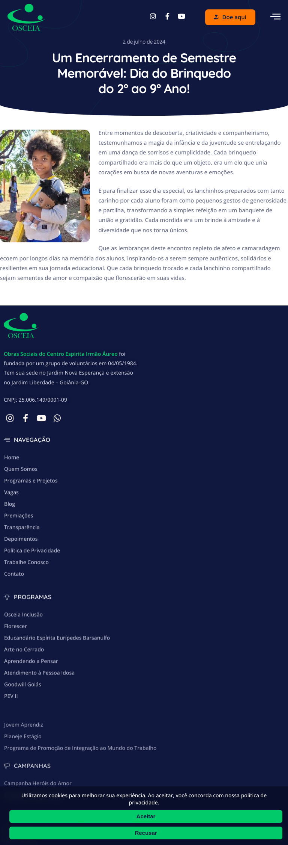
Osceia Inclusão (23, 649)
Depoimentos (21, 562)
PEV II (11, 731)
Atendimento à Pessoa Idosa (39, 708)
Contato (14, 597)
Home (11, 481)
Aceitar (146, 816)
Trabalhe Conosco (26, 586)
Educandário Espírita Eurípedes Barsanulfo (57, 673)
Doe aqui (230, 17)
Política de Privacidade (32, 574)
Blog (9, 527)
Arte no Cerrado (24, 684)
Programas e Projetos (31, 504)
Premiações (18, 539)
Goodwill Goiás (22, 719)
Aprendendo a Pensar (31, 696)
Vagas (11, 516)
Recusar (146, 833)
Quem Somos (21, 492)
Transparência (22, 551)
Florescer (15, 661)
